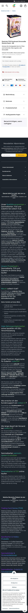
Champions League (14, 558)
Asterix (15, 565)
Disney (3, 565)
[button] (2, 5)
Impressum (5, 608)
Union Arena (11, 525)
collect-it (21, 403)
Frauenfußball (20, 559)
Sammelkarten (5, 213)
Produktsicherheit (10, 108)
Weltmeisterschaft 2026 (8, 559)
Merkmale (8, 101)
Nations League (16, 561)
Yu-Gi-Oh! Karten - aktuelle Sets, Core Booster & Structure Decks (14, 514)
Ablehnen (14, 587)
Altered (3, 527)
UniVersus (4, 523)
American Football (6, 543)
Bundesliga (4, 558)
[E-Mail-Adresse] (8, 155)
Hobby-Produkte (6, 545)
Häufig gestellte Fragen (12, 114)
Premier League (6, 561)
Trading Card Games (17, 213)
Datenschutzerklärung (7, 148)
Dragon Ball (9, 565)
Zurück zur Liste (5, 10)
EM (22, 558)
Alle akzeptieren (14, 578)
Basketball (19, 541)
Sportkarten (4, 541)
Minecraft (14, 563)
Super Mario (21, 563)
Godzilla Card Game (13, 523)
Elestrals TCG (19, 525)
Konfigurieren (14, 582)
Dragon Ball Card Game (15, 521)
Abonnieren (21, 155)
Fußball (13, 541)
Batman (20, 565)
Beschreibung (9, 94)
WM (24, 558)
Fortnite (8, 563)
